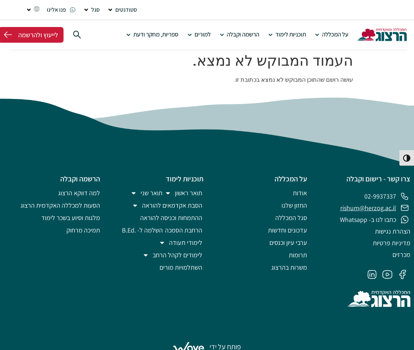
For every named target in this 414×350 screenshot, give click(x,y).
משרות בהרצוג (289, 267)
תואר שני (146, 193)
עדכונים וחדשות (287, 230)
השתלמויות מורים (181, 267)
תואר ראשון (183, 193)
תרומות (298, 255)
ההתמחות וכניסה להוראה (171, 218)
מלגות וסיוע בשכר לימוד (70, 218)
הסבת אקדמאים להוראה (167, 205)
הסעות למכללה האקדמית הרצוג (60, 205)
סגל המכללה (291, 218)
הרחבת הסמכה (183, 230)
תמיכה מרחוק (83, 230)
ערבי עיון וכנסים (288, 242)
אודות (300, 193)
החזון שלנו (294, 205)
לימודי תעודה (180, 242)
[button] (122, 10)
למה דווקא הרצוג (79, 193)
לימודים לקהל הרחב (172, 255)
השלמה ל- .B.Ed (142, 230)
